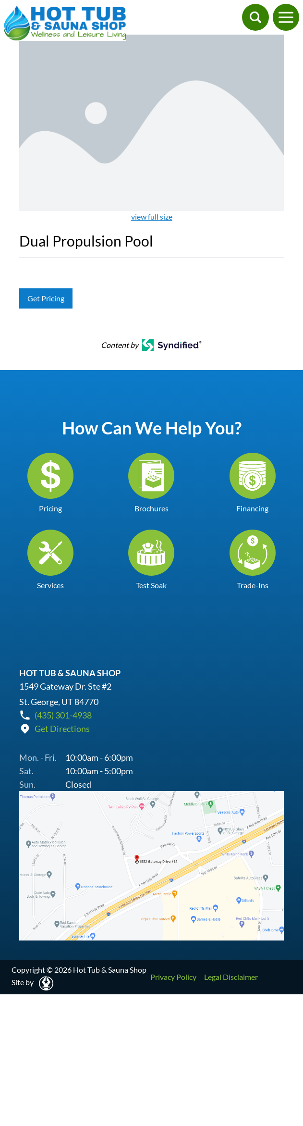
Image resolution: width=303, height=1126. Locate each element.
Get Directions (62, 728)
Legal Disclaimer (231, 976)
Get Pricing (45, 298)
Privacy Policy (173, 976)
